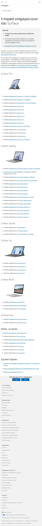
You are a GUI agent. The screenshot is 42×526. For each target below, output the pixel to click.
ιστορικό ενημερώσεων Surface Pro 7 (14, 119)
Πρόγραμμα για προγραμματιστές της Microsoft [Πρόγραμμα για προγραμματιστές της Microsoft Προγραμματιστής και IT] (11, 472)
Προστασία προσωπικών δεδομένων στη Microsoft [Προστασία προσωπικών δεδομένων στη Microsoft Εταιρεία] (12, 502)
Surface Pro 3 (22, 133)
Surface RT (22, 353)
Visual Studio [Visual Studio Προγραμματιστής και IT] (4, 490)
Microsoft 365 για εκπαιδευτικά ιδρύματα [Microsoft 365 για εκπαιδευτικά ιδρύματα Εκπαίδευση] (10, 430)
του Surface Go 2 (21, 270)
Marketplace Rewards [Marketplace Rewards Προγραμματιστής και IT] (6, 487)
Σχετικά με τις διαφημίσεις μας (8, 523)
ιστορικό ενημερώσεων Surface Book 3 (14, 302)
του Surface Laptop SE (23, 217)
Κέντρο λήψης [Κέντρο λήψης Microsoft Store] (4, 405)
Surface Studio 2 (23, 231)
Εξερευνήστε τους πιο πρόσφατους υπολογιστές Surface (20, 46)
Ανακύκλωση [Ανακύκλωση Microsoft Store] (4, 412)
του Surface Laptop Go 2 (23, 210)
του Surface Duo (21, 336)
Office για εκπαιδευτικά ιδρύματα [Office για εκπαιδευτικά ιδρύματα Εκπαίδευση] (8, 432)
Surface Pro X (20, 113)
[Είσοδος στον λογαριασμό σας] (39, 2)
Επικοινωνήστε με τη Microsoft (8, 520)
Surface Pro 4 (22, 129)
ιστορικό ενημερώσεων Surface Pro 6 (14, 123)
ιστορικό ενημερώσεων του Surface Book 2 (15, 305)
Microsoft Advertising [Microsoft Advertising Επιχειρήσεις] (6, 460)
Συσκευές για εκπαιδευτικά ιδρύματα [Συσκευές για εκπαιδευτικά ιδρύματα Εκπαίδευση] (9, 425)
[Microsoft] (21, 1)
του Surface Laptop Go (23, 213)
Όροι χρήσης (27, 520)
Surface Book (22, 309)
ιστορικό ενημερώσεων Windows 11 (13, 372)
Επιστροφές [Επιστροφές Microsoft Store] (4, 407)
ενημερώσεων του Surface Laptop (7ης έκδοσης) (21, 177)
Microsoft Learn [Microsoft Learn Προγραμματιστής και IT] (5, 475)
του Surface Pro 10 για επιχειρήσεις (26, 103)
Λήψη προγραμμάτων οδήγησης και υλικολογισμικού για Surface (21, 368)
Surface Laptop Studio (25, 203)
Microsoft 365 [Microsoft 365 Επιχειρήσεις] (4, 457)
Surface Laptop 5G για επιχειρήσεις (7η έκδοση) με (17, 172)
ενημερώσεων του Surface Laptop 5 (18, 184)
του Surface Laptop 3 (22, 190)
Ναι (16, 379)
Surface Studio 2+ (21, 227)
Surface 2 (21, 349)
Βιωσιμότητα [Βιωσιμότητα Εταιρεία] (4, 507)
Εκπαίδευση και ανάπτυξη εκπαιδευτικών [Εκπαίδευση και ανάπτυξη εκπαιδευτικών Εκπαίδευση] (10, 435)
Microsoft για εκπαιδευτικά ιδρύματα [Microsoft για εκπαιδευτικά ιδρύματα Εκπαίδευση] (9, 422)
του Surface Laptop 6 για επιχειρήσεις (27, 180)
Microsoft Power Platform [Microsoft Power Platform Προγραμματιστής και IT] (7, 485)
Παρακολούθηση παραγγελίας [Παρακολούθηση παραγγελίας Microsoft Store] (8, 410)
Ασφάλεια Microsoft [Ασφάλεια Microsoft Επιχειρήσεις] (6, 450)
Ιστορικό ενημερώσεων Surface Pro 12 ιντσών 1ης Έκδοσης (20, 96)
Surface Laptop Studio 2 (25, 200)
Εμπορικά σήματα (34, 520)
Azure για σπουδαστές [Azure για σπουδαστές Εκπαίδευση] (6, 440)
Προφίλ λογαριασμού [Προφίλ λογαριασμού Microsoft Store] (6, 402)
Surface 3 (21, 346)
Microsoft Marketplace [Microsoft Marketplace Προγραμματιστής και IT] (6, 482)
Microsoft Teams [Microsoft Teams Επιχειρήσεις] (5, 465)
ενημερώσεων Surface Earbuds (17, 343)
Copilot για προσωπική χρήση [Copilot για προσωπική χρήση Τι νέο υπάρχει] (8, 390)
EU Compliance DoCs (19, 523)
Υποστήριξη (4, 5)
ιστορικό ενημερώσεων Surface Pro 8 (14, 109)
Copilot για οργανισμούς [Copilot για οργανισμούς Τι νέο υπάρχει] (6, 387)
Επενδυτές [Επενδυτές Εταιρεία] (4, 505)
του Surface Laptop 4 (22, 187)
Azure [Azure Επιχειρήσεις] (3, 452)
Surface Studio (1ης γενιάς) (26, 234)
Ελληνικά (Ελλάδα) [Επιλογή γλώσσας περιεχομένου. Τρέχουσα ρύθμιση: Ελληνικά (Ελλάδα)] (7, 512)
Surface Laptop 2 (23, 193)
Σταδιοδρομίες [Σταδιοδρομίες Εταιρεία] (4, 497)
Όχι (25, 379)
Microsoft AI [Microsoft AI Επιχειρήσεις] (4, 447)
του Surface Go (21, 273)
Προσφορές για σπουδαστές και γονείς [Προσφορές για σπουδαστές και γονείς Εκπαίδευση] (9, 437)
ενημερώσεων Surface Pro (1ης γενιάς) (19, 139)
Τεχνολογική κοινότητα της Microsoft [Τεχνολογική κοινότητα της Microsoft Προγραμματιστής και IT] (9, 480)
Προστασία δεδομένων (19, 520)
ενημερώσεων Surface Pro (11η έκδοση (19, 99)
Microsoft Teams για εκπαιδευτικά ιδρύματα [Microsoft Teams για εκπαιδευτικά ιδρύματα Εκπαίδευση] (10, 427)
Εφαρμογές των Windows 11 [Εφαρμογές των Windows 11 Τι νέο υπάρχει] (7, 395)
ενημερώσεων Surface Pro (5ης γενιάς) (19, 126)
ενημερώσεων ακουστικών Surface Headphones (21, 339)
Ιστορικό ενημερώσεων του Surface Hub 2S (15, 319)
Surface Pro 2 (22, 136)
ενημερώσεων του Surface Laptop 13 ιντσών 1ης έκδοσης (24, 168)
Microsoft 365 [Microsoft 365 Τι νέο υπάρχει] (4, 392)
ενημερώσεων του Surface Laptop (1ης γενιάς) (21, 197)
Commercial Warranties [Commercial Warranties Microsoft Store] (6, 415)
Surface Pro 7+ (21, 116)
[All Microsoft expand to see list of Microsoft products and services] (2, 2)
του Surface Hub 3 (22, 322)
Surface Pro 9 (20, 106)
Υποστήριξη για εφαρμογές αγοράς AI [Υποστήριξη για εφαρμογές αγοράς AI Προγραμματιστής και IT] (9, 477)
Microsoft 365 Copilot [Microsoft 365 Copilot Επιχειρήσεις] (6, 462)
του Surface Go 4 (21, 263)
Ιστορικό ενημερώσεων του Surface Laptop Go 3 (17, 207)
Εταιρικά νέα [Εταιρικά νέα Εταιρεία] (4, 500)
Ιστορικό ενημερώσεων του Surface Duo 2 (15, 333)
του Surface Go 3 (21, 266)
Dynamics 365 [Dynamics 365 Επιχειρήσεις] (4, 455)
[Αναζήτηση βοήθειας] (5, 2)
